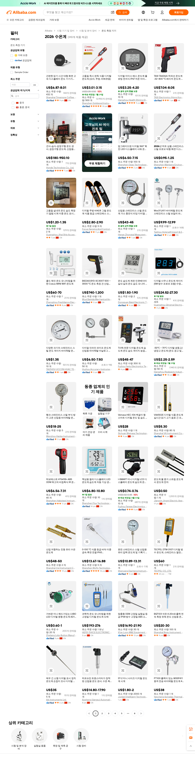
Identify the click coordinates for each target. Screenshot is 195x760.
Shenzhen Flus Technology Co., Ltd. (97, 503)
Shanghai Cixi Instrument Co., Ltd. (61, 568)
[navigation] (24, 372)
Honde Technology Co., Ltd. (60, 167)
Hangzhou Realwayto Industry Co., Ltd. (169, 372)
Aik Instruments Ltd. (56, 699)
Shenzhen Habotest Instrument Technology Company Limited (61, 500)
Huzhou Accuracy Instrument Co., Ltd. (97, 369)
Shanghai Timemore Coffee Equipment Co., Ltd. (61, 97)
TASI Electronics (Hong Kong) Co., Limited (169, 97)
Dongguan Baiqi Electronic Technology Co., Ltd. (133, 302)
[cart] (153, 13)
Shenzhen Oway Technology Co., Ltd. (133, 164)
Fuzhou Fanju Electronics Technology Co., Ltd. (133, 366)
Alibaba (48, 30)
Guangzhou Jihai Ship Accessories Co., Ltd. (61, 234)
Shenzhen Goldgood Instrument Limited (97, 103)
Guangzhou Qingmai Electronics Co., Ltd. (169, 305)
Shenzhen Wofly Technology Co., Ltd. (97, 568)
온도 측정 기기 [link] (109, 30)
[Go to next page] (141, 713)
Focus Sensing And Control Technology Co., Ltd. (97, 229)
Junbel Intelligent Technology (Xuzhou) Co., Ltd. (133, 696)
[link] (191, 729)
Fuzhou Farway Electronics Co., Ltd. (133, 506)
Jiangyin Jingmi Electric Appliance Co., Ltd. (169, 500)
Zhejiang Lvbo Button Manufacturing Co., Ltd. (61, 635)
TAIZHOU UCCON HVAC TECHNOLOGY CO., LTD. (61, 369)
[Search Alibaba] (77, 12)
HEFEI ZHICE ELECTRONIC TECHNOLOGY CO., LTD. (97, 632)
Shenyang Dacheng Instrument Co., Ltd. (133, 571)
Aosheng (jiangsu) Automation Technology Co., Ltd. (97, 699)
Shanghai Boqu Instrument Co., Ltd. (169, 632)
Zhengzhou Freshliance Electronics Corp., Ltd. (61, 302)
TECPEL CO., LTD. (162, 571)
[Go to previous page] (89, 713)
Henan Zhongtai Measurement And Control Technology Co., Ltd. (133, 234)
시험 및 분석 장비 (88, 30)
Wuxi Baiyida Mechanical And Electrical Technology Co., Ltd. (97, 299)
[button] (113, 12)
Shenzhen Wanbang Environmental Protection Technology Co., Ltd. (169, 164)
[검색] (123, 12)
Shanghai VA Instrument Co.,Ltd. (169, 433)
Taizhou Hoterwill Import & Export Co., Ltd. (169, 232)
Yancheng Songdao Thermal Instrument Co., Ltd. (169, 696)
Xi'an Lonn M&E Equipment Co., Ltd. (133, 632)
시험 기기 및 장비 (65, 30)
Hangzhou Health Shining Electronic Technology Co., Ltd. (133, 100)
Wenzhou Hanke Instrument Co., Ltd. (61, 436)
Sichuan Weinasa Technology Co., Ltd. (133, 433)
